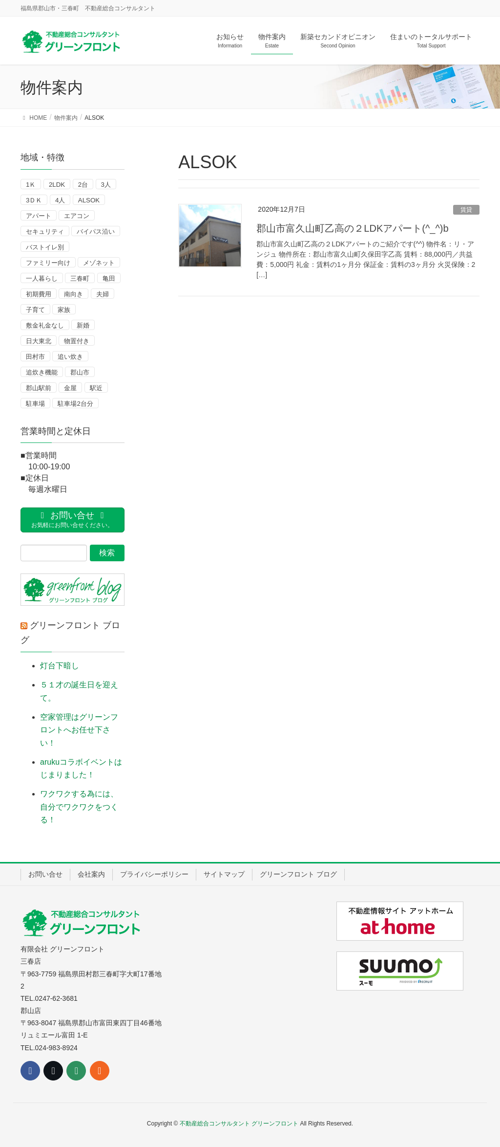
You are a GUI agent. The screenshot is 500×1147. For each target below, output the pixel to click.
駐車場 (35, 403)
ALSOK (89, 200)
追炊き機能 (42, 372)
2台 (83, 184)
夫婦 (102, 294)
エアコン (76, 216)
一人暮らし (42, 278)
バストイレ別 (45, 247)
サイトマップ (224, 874)
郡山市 (79, 372)
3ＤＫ (34, 200)
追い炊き (70, 356)
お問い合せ (45, 874)
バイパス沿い (96, 231)
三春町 (79, 278)
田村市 (35, 356)
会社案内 (91, 874)
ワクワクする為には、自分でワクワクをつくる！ (79, 807)
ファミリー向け (48, 262)
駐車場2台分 (75, 403)
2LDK (57, 184)
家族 (64, 309)
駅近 (96, 388)
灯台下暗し (59, 666)
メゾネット (99, 262)
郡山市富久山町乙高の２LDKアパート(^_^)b (352, 228)
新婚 (83, 325)
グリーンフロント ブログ (298, 874)
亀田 (109, 278)
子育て (35, 309)
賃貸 (466, 209)
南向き (73, 294)
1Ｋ (31, 184)
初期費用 (38, 294)
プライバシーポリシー (154, 874)
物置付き (76, 341)
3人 (106, 184)
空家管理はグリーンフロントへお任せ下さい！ (79, 730)
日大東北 (38, 341)
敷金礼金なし (45, 325)
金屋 (70, 388)
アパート (38, 216)
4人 (60, 200)
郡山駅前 (38, 388)
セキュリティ (45, 231)
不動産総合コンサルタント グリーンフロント (239, 1123)
